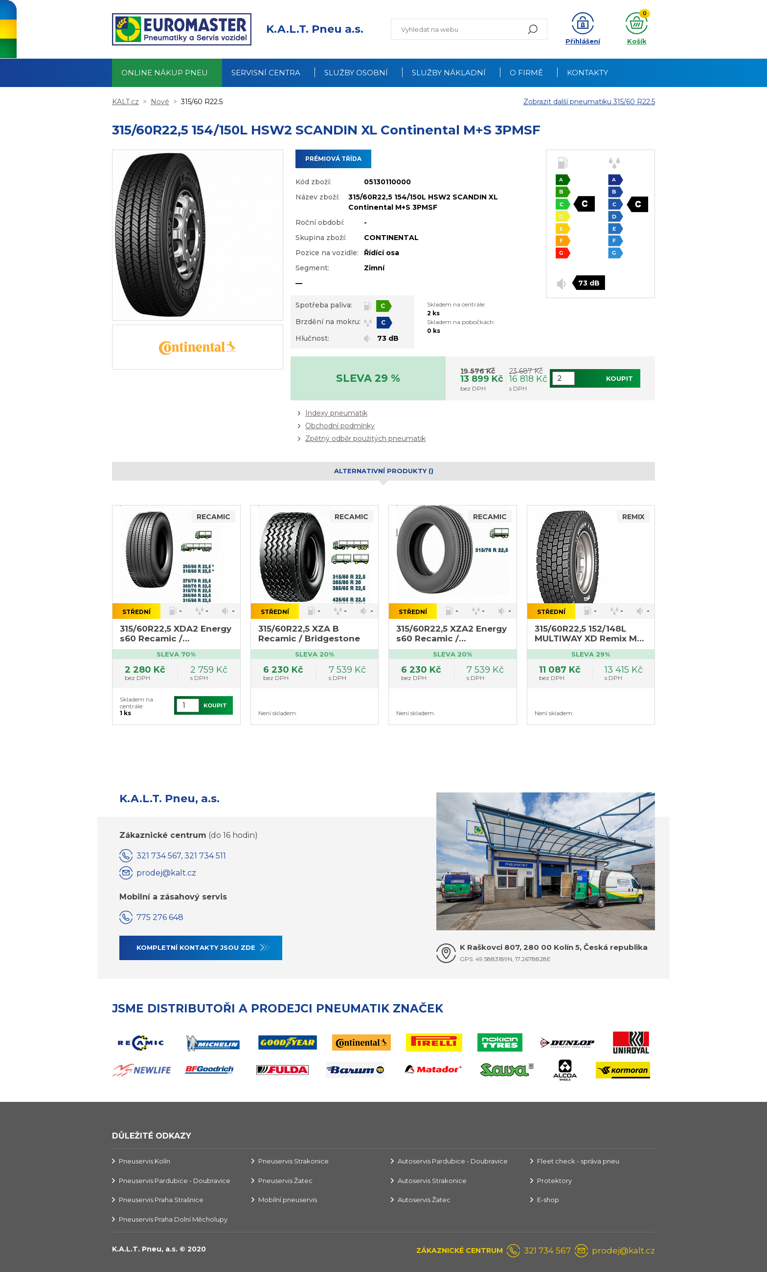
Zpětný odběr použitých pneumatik (365, 438)
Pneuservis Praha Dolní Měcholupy (173, 1219)
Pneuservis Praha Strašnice (161, 1200)
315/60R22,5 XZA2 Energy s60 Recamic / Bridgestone (451, 634)
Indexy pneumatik (336, 413)
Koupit (619, 378)
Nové (160, 101)
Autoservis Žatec (424, 1200)
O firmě (526, 72)
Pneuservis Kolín (144, 1161)
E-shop (548, 1200)
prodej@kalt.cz (166, 872)
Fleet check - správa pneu (578, 1161)
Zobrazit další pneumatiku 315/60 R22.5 (589, 101)
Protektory (554, 1180)
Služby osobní (356, 72)
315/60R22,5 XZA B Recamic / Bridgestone (309, 633)
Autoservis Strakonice (432, 1180)
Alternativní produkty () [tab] (383, 471)
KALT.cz (125, 101)
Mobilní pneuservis (287, 1200)
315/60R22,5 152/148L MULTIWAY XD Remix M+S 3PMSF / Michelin (591, 634)
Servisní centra (265, 72)
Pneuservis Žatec (285, 1180)
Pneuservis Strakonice (293, 1161)
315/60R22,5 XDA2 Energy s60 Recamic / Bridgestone (175, 634)
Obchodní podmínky (340, 425)
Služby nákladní (449, 72)
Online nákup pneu (164, 72)
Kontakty (587, 72)
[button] (583, 29)
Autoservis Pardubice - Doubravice (453, 1161)
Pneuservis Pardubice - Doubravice (174, 1180)
